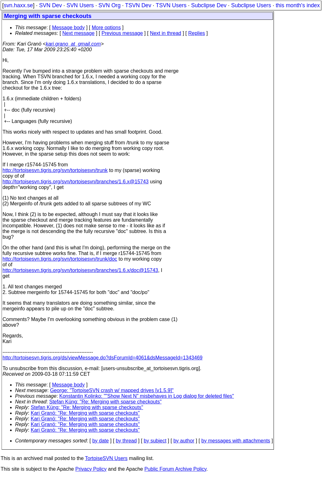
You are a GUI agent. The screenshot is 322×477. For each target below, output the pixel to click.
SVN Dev (50, 5)
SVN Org (109, 5)
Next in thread (165, 33)
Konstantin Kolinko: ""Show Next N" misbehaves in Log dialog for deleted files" (146, 396)
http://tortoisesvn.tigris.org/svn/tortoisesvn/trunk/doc (60, 259)
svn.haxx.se (18, 5)
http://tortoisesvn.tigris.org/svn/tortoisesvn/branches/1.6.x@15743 (75, 181)
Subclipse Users (251, 5)
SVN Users (80, 5)
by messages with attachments (235, 440)
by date (100, 440)
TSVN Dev (138, 5)
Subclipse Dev (208, 5)
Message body (68, 27)
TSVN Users (171, 5)
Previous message (122, 33)
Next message (78, 33)
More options (106, 27)
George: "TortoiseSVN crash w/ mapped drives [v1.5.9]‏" (112, 390)
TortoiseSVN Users (106, 458)
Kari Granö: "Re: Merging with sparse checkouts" (85, 413)
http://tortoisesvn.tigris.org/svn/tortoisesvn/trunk (55, 170)
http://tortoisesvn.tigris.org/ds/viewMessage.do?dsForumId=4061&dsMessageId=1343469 (103, 357)
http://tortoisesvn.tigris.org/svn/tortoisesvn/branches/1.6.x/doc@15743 (80, 270)
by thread (126, 440)
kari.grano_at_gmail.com (73, 44)
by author (183, 440)
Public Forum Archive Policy (175, 469)
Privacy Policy (91, 469)
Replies (196, 33)
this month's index (298, 5)
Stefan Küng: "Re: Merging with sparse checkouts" (105, 401)
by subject (155, 440)
